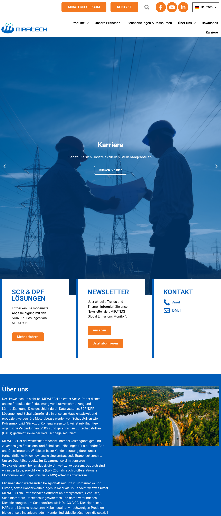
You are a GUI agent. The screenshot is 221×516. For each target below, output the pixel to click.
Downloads (210, 23)
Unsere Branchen (107, 23)
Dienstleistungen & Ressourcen (149, 23)
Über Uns (187, 23)
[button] (80, 23)
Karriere (212, 32)
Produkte (80, 23)
